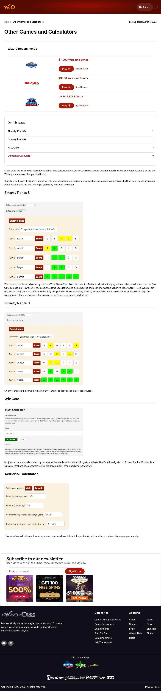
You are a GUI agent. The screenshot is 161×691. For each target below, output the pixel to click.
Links (132, 628)
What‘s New (135, 633)
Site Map (151, 628)
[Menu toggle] (156, 7)
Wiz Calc (81, 147)
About (132, 619)
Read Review (82, 69)
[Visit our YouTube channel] (4, 643)
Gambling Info (101, 628)
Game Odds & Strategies (107, 619)
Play (66, 68)
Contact (133, 624)
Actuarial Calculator (81, 155)
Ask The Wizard (103, 642)
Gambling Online (103, 637)
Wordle (8, 284)
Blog (149, 624)
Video (150, 619)
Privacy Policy (152, 686)
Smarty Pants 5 (81, 131)
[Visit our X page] (11, 643)
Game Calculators (104, 624)
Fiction (150, 633)
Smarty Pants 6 (81, 139)
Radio (132, 637)
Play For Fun (101, 633)
